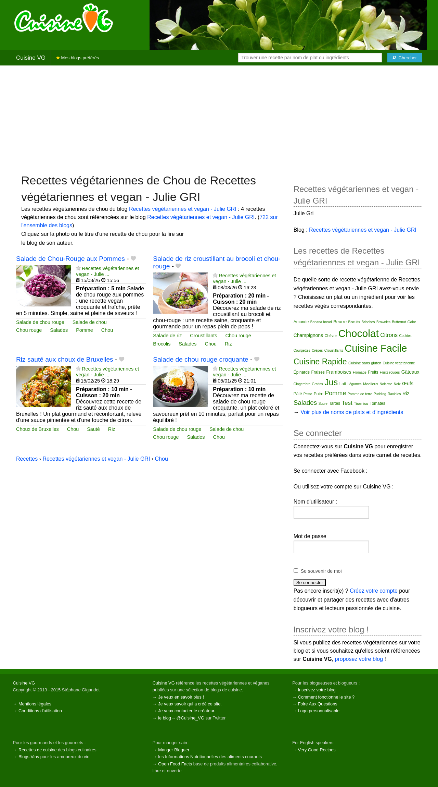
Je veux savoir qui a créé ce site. (190, 703)
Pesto (308, 394)
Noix (397, 384)
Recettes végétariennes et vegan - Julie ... (107, 271)
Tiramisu (361, 403)
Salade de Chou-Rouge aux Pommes (70, 258)
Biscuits (354, 322)
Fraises (318, 372)
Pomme (84, 330)
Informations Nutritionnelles (191, 756)
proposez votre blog (359, 659)
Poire (318, 393)
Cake (412, 322)
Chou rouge (29, 330)
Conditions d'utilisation (40, 710)
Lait (342, 384)
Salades (59, 330)
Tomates (377, 403)
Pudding (380, 394)
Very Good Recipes (316, 749)
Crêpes (317, 350)
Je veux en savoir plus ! (181, 697)
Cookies (405, 336)
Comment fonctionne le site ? (326, 697)
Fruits (373, 372)
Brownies (383, 322)
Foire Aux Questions (317, 703)
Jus (331, 382)
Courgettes (302, 350)
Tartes (334, 403)
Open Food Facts (175, 763)
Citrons (389, 335)
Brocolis (161, 344)
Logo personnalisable (318, 710)
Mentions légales (34, 703)
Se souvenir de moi (321, 571)
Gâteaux (410, 372)
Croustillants (203, 335)
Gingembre (302, 384)
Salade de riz (167, 335)
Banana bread (321, 322)
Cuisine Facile (376, 348)
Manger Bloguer (173, 749)
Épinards (302, 372)
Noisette (386, 384)
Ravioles (394, 394)
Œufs (407, 383)
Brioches (368, 322)
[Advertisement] (219, 119)
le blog (164, 718)
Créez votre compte (374, 591)
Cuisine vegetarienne (399, 363)
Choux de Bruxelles (37, 429)
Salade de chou (90, 322)
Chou (107, 330)
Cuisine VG (31, 58)
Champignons (308, 335)
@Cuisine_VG (190, 718)
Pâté (298, 393)
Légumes (354, 384)
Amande (301, 321)
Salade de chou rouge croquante (200, 359)
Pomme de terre (360, 394)
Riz (228, 344)
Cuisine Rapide (320, 361)
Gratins (317, 384)
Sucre (323, 403)
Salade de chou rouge (40, 322)
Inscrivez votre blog (316, 689)
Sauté (93, 429)
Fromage (359, 372)
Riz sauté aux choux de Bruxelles (64, 359)
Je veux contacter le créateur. (186, 710)
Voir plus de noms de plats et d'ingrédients (351, 412)
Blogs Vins (28, 756)
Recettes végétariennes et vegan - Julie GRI (182, 209)
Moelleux (370, 384)
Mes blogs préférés (77, 57)
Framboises (338, 372)
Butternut (399, 322)
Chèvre (331, 336)
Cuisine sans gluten (364, 363)
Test (347, 403)
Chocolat (358, 333)
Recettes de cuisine (37, 749)
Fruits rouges (390, 372)
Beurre (340, 321)
